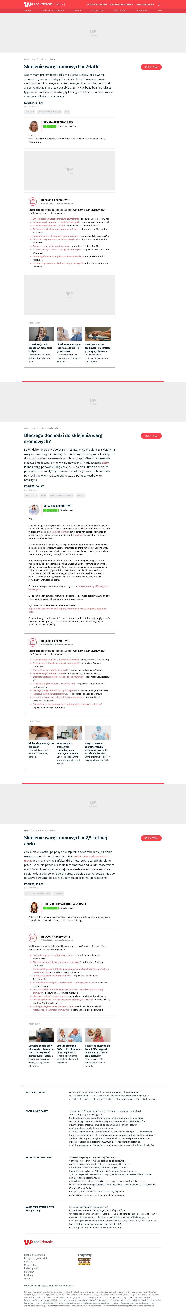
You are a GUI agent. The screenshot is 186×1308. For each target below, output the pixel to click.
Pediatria (51, 59)
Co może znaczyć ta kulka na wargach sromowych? (57, 249)
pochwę (78, 534)
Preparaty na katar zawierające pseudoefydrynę (126, 1138)
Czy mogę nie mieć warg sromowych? (51, 670)
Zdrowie (28, 10)
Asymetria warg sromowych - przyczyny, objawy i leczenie (96, 1194)
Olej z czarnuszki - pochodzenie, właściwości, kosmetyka (120, 1095)
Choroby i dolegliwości (53, 10)
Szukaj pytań (151, 67)
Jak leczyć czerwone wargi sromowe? (50, 693)
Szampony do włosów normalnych (124, 1111)
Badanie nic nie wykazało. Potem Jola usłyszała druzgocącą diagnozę (102, 1171)
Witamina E (109, 1128)
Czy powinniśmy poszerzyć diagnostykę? (88, 1207)
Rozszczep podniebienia (81, 1135)
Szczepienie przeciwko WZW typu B (96, 1141)
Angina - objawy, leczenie (126, 1092)
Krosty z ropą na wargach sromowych (51, 1009)
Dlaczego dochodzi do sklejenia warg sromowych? (57, 962)
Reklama (29, 1275)
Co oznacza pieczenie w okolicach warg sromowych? (58, 263)
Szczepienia (75, 1111)
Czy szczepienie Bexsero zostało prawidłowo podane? (95, 1227)
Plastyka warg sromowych (38, 893)
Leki (160, 10)
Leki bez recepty (144, 1131)
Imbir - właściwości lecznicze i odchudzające (136, 1099)
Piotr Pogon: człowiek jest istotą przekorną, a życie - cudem (98, 1167)
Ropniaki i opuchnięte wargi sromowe (51, 246)
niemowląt (55, 531)
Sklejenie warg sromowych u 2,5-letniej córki (54, 683)
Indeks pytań (31, 1268)
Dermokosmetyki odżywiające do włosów (134, 1145)
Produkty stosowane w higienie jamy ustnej (90, 1145)
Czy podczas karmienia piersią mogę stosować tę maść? (96, 1210)
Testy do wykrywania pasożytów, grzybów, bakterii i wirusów (125, 1135)
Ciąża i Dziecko (119, 10)
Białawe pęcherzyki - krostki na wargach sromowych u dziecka (63, 999)
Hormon (65, 531)
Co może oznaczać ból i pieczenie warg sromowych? (58, 697)
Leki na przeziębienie (79, 1095)
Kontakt (28, 1261)
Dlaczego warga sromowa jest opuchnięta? (53, 690)
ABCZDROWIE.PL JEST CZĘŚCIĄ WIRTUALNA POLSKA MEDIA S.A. (49, 1285)
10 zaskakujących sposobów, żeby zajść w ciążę (91, 1157)
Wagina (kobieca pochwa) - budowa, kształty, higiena (96, 1191)
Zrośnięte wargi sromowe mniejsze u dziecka (54, 1006)
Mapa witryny (31, 1265)
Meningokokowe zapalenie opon (85, 1128)
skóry (105, 462)
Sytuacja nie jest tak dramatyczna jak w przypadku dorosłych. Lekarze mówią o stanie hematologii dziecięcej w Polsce (110, 1176)
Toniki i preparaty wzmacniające (84, 1114)
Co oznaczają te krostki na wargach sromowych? (56, 663)
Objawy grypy (75, 1092)
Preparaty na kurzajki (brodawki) (127, 1121)
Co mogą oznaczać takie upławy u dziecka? (134, 1213)
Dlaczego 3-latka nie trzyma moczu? (50, 996)
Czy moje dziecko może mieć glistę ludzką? (89, 1213)
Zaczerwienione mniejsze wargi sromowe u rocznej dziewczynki (63, 982)
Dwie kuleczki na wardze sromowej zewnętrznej (56, 218)
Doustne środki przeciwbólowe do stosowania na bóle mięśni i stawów (103, 1124)
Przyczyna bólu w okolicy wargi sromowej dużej (56, 236)
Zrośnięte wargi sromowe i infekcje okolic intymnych (58, 676)
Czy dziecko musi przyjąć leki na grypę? (128, 1217)
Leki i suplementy (145, 4)
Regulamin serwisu (34, 1255)
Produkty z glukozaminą (128, 1141)
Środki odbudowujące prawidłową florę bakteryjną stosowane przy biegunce (106, 1118)
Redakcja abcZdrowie (57, 506)
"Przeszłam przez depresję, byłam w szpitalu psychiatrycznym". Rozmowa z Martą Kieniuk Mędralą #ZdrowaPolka (112, 1186)
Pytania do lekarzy (97, 4)
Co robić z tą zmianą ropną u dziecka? (87, 1217)
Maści (43, 495)
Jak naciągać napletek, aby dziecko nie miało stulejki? (59, 256)
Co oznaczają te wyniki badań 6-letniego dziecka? (93, 1220)
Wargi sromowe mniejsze (49, 112)
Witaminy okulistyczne (94, 1111)
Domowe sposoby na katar (98, 1092)
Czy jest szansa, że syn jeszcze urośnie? (138, 1220)
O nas (27, 1278)
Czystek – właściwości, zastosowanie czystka (90, 1099)
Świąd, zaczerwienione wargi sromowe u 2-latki (55, 229)
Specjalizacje (97, 10)
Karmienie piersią (99, 1121)
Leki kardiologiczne (78, 1121)
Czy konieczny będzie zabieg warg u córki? (53, 955)
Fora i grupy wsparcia (121, 4)
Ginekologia (52, 428)
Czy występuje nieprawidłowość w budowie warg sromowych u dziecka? (67, 704)
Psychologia (142, 10)
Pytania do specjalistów (34, 59)
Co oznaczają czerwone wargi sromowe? (52, 975)
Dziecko (80, 495)
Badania (77, 10)
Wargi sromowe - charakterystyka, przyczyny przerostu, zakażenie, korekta (107, 1181)
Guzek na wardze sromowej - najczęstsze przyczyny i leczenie (98, 1164)
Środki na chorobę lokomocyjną (84, 1138)
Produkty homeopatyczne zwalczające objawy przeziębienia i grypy (101, 1131)
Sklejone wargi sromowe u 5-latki (49, 225)
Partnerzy (29, 1271)
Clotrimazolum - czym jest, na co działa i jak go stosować (96, 1160)
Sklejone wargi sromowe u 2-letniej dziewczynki (56, 222)
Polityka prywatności (35, 1258)
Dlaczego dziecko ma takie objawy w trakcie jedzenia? (95, 1224)
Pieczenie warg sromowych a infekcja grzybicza (55, 239)
